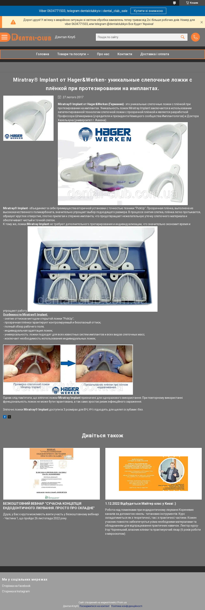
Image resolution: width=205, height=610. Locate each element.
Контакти (125, 54)
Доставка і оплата (154, 54)
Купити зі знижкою (148, 11)
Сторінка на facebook (16, 585)
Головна (42, 54)
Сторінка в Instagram (16, 591)
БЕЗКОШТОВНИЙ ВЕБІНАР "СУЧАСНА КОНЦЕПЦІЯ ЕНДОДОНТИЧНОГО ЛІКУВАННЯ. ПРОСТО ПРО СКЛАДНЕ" (49, 506)
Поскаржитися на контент (94, 606)
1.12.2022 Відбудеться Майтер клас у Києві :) (140, 503)
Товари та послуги (71, 54)
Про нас (103, 54)
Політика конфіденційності (126, 606)
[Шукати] (183, 37)
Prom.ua (122, 602)
